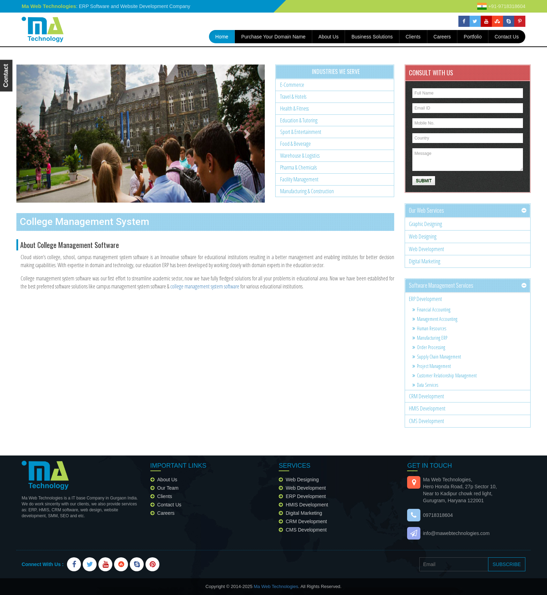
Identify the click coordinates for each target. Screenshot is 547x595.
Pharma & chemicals (298, 167)
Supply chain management (436, 356)
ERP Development (425, 299)
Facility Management (299, 179)
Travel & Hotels (293, 96)
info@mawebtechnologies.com (456, 533)
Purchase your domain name (273, 36)
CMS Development (426, 421)
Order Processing (428, 347)
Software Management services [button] (441, 285)
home (225, 36)
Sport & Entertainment (300, 132)
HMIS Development (427, 408)
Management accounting (434, 319)
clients (164, 496)
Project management (431, 366)
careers (442, 36)
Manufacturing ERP (429, 337)
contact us (507, 36)
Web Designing (422, 236)
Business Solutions (371, 36)
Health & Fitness (294, 108)
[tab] (467, 210)
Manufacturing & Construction (307, 191)
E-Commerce (292, 85)
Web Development (426, 249)
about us (329, 36)
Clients (413, 36)
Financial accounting (431, 309)
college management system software (204, 286)
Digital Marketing (424, 261)
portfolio (472, 36)
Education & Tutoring (298, 120)
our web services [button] (426, 210)
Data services (425, 385)
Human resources (429, 328)
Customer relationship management (444, 375)
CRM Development (426, 396)
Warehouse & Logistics (300, 155)
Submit (424, 180)
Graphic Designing (425, 224)
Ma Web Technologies (276, 586)
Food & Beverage (295, 144)
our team (168, 488)
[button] (35, 134)
